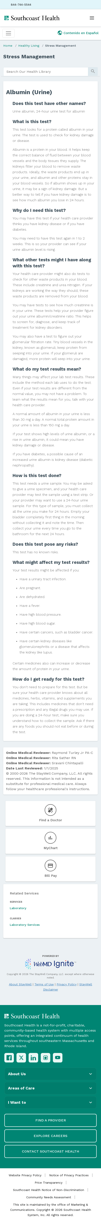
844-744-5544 (21, 4)
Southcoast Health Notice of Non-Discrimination (48, 1190)
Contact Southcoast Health (50, 1151)
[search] (45, 72)
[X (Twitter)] (21, 1057)
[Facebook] (9, 1057)
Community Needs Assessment (48, 1197)
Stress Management (60, 45)
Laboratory (18, 908)
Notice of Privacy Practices (69, 1175)
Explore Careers (50, 1136)
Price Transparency (48, 1182)
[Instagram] (45, 1057)
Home (7, 45)
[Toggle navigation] (8, 33)
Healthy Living (28, 45)
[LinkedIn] (33, 1057)
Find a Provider (50, 1120)
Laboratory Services (25, 924)
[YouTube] (57, 1057)
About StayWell (20, 984)
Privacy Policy (67, 984)
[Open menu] (92, 18)
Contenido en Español (81, 33)
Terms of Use (44, 984)
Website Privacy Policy (25, 1175)
